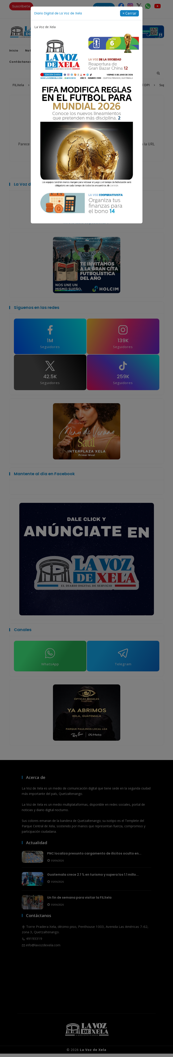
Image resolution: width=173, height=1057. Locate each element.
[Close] (129, 13)
